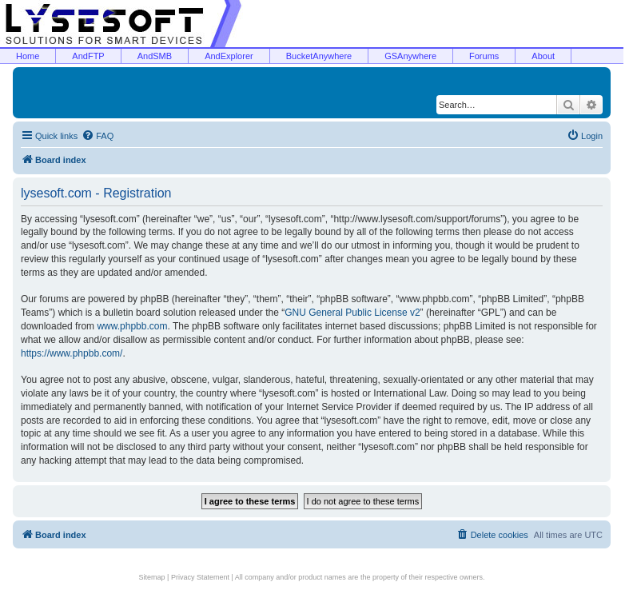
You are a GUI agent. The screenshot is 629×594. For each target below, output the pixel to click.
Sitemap (152, 577)
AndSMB (154, 56)
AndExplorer (229, 56)
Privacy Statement (200, 577)
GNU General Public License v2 (352, 312)
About (543, 56)
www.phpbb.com (132, 326)
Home (27, 56)
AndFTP (88, 56)
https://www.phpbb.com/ (71, 353)
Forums (484, 56)
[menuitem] (97, 136)
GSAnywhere (410, 56)
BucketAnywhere (319, 56)
